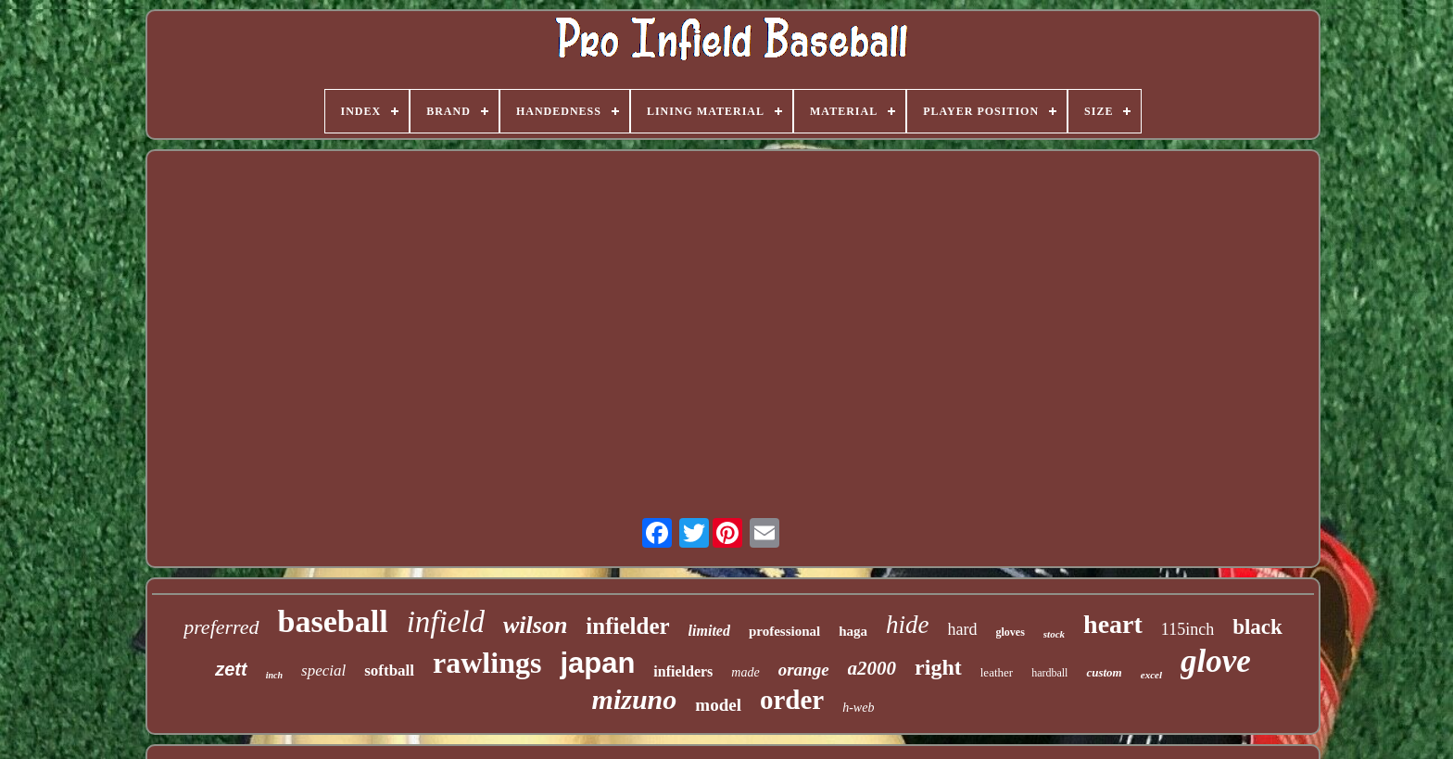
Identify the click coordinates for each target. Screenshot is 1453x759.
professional (784, 631)
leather (996, 672)
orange (803, 669)
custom (1103, 672)
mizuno (634, 699)
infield (446, 622)
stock (1054, 633)
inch (274, 675)
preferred (221, 627)
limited (709, 631)
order (792, 700)
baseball (333, 621)
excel (1151, 674)
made (745, 672)
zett (230, 669)
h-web (858, 708)
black (1257, 627)
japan (597, 663)
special (323, 670)
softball (389, 670)
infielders (683, 671)
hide (907, 625)
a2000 (872, 668)
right (938, 667)
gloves (1010, 632)
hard (963, 629)
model (718, 705)
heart (1113, 624)
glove (1216, 661)
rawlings (487, 662)
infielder (627, 626)
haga (853, 631)
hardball (1049, 672)
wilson (535, 625)
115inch (1187, 629)
